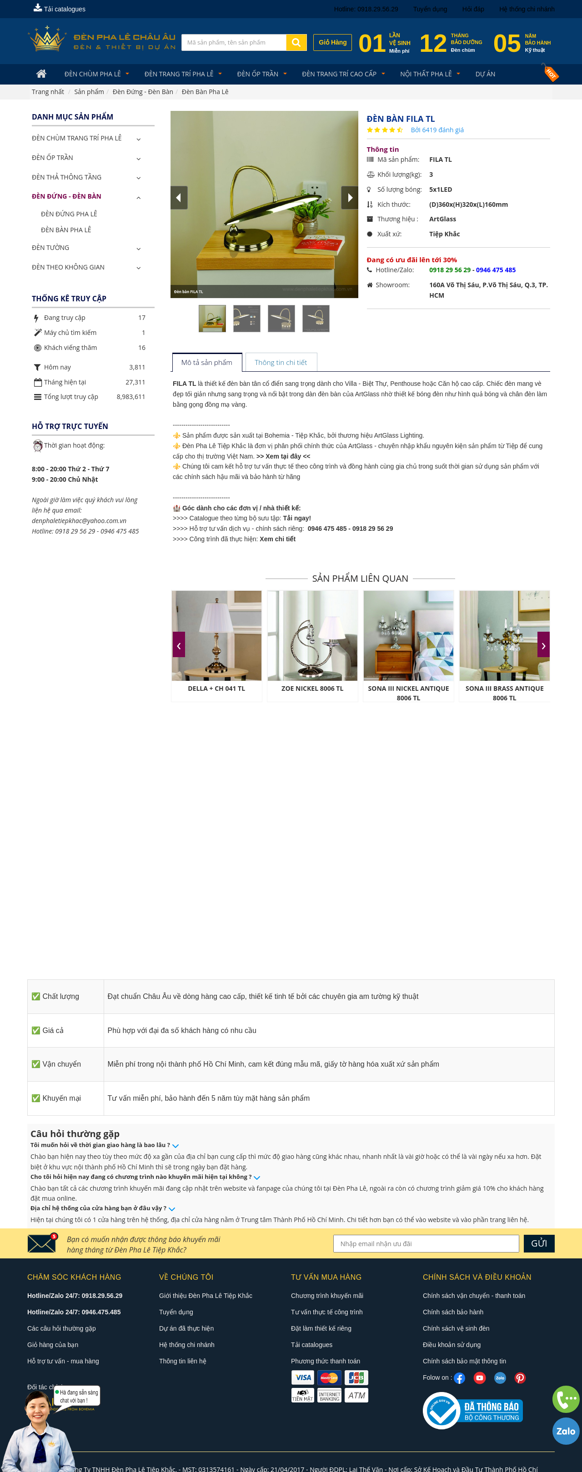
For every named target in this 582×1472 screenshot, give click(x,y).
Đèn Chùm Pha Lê (91, 74)
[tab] (207, 364)
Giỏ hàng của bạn (52, 1345)
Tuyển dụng (430, 9)
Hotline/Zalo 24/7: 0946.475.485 (73, 1312)
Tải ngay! (297, 519)
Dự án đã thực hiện (186, 1328)
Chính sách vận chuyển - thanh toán (474, 1296)
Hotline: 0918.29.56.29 (366, 9)
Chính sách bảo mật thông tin (464, 1361)
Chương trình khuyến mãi (327, 1296)
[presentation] (179, 645)
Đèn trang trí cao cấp (330, 74)
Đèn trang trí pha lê (175, 74)
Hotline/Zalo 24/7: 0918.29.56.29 (74, 1296)
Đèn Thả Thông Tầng (66, 177)
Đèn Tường (50, 248)
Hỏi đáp (473, 9)
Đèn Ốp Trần (251, 74)
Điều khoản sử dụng (452, 1345)
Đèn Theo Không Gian (68, 267)
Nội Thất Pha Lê (414, 74)
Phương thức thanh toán (325, 1361)
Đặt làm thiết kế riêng (321, 1328)
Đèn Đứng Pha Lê (69, 214)
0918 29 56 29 (372, 529)
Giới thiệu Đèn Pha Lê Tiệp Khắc (205, 1296)
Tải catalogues (59, 9)
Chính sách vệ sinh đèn (456, 1328)
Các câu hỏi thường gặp (61, 1328)
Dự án (471, 74)
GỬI (539, 1243)
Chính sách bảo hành (453, 1312)
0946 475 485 (327, 529)
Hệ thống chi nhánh (527, 9)
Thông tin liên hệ (182, 1361)
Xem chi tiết (278, 539)
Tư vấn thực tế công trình (327, 1312)
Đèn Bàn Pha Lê (66, 230)
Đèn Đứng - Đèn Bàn (66, 197)
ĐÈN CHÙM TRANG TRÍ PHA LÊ (76, 139)
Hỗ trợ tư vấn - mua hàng (63, 1361)
